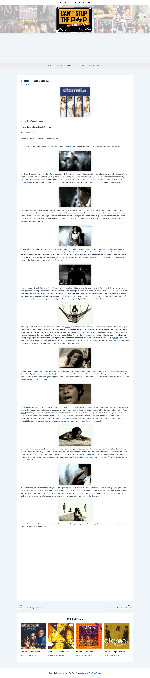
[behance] (65, 2)
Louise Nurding (49, 374)
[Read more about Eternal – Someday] (89, 636)
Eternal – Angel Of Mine (114, 651)
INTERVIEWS (69, 66)
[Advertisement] (75, 48)
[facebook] (89, 2)
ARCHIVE (59, 66)
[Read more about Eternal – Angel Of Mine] (116, 636)
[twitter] (70, 2)
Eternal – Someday (84, 651)
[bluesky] (80, 2)
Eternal (70, 146)
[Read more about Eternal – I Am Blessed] (33, 636)
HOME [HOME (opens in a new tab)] (50, 66)
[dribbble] (75, 2)
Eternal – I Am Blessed (30, 651)
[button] (106, 66)
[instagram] (61, 2)
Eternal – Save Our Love (58, 651)
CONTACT (90, 66)
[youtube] (84, 2)
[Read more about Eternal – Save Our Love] (61, 636)
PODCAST (80, 66)
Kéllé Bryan (36, 374)
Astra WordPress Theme (92, 673)
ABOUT (99, 66)
